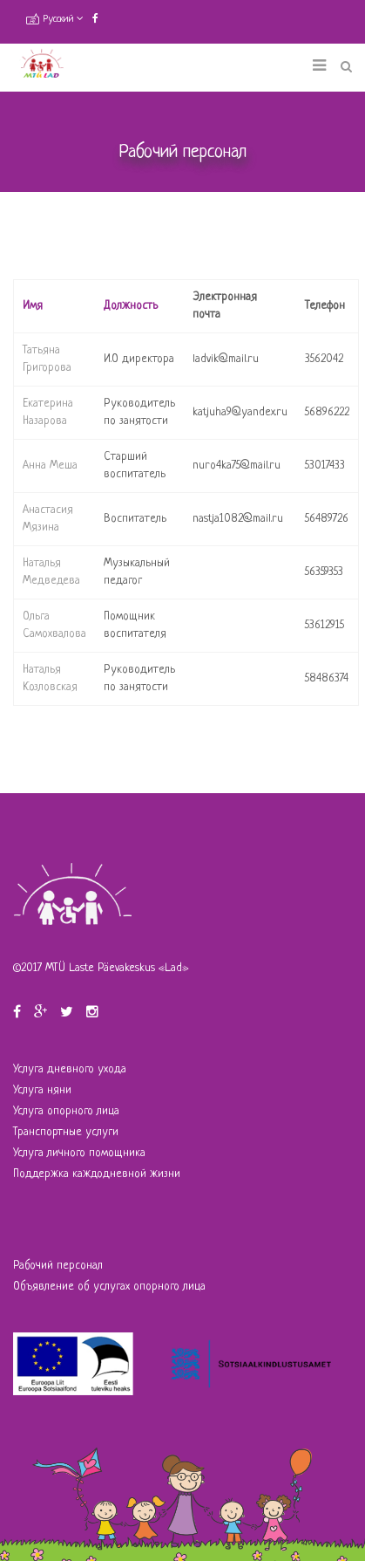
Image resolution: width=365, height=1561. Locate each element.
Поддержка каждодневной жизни (96, 1174)
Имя (33, 305)
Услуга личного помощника (79, 1153)
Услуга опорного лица (66, 1111)
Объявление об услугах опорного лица (109, 1286)
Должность (131, 305)
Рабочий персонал (58, 1265)
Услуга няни (42, 1090)
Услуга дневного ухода (69, 1069)
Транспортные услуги (65, 1132)
